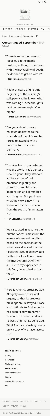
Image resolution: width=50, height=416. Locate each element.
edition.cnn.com (34, 278)
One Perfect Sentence (14, 381)
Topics (15, 401)
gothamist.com (28, 218)
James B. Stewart (17, 116)
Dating (8, 355)
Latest (7, 29)
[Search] (45, 2)
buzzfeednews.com (32, 154)
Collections (26, 401)
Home (4, 36)
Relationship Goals (13, 372)
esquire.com (26, 78)
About (6, 406)
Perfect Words (11, 368)
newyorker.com (34, 116)
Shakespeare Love (13, 364)
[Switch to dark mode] (39, 1)
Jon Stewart (14, 218)
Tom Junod (13, 78)
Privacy (14, 406)
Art (6, 385)
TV (42, 29)
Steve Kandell (15, 154)
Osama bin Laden (17, 278)
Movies (33, 29)
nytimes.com (33, 338)
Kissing (8, 377)
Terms (23, 406)
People (20, 29)
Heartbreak (10, 359)
